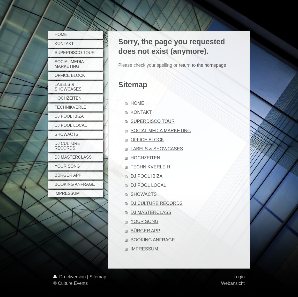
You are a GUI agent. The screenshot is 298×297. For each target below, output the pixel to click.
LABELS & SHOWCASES (157, 148)
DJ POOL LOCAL (148, 185)
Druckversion (70, 276)
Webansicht (233, 283)
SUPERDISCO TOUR (153, 121)
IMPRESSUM (144, 248)
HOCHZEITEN (145, 157)
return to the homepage (202, 65)
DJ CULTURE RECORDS (157, 203)
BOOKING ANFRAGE (153, 239)
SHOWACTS (144, 194)
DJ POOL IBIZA (147, 176)
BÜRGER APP (145, 230)
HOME (137, 103)
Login (239, 276)
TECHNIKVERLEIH (150, 166)
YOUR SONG (145, 221)
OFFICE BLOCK (147, 139)
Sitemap (98, 276)
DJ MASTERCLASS (151, 212)
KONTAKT (141, 112)
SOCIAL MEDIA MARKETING (161, 130)
